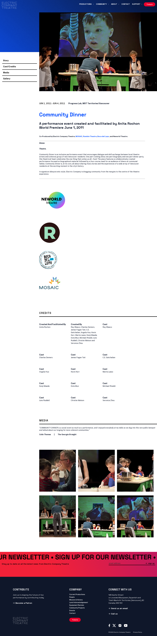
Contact (125, 4)
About (114, 4)
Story (6, 60)
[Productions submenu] (93, 4)
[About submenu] (118, 4)
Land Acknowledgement (78, 602)
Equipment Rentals (76, 605)
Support (136, 4)
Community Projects (77, 608)
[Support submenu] (141, 4)
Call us (114, 613)
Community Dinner (62, 114)
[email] (127, 563)
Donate (72, 610)
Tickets (150, 4)
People (72, 597)
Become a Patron (23, 603)
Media (6, 72)
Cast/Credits (9, 66)
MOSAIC (79, 136)
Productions (85, 4)
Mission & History (76, 600)
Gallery (6, 78)
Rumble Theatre (90, 136)
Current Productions (77, 594)
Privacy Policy (137, 632)
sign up (151, 563)
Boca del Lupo (103, 136)
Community (101, 4)
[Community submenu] (108, 4)
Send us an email (119, 608)
